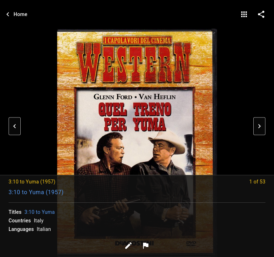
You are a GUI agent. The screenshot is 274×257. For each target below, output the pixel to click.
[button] (15, 126)
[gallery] (244, 14)
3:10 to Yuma (40, 212)
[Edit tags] (128, 245)
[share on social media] (261, 14)
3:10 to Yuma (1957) (36, 192)
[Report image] (145, 245)
